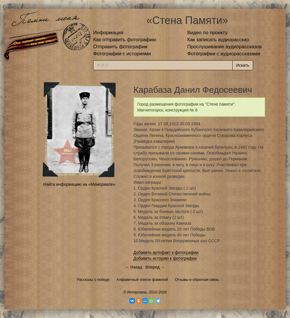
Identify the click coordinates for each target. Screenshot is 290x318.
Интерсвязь (137, 292)
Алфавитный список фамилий (142, 280)
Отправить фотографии (120, 46)
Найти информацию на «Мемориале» (79, 184)
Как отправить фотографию (124, 39)
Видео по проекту (207, 32)
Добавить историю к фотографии (165, 258)
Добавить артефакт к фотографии (166, 252)
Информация (108, 32)
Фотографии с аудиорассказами (223, 53)
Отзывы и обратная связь (197, 280)
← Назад (133, 267)
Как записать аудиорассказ (218, 39)
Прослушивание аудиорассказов (224, 46)
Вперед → (155, 267)
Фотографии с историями (122, 53)
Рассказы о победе (93, 280)
